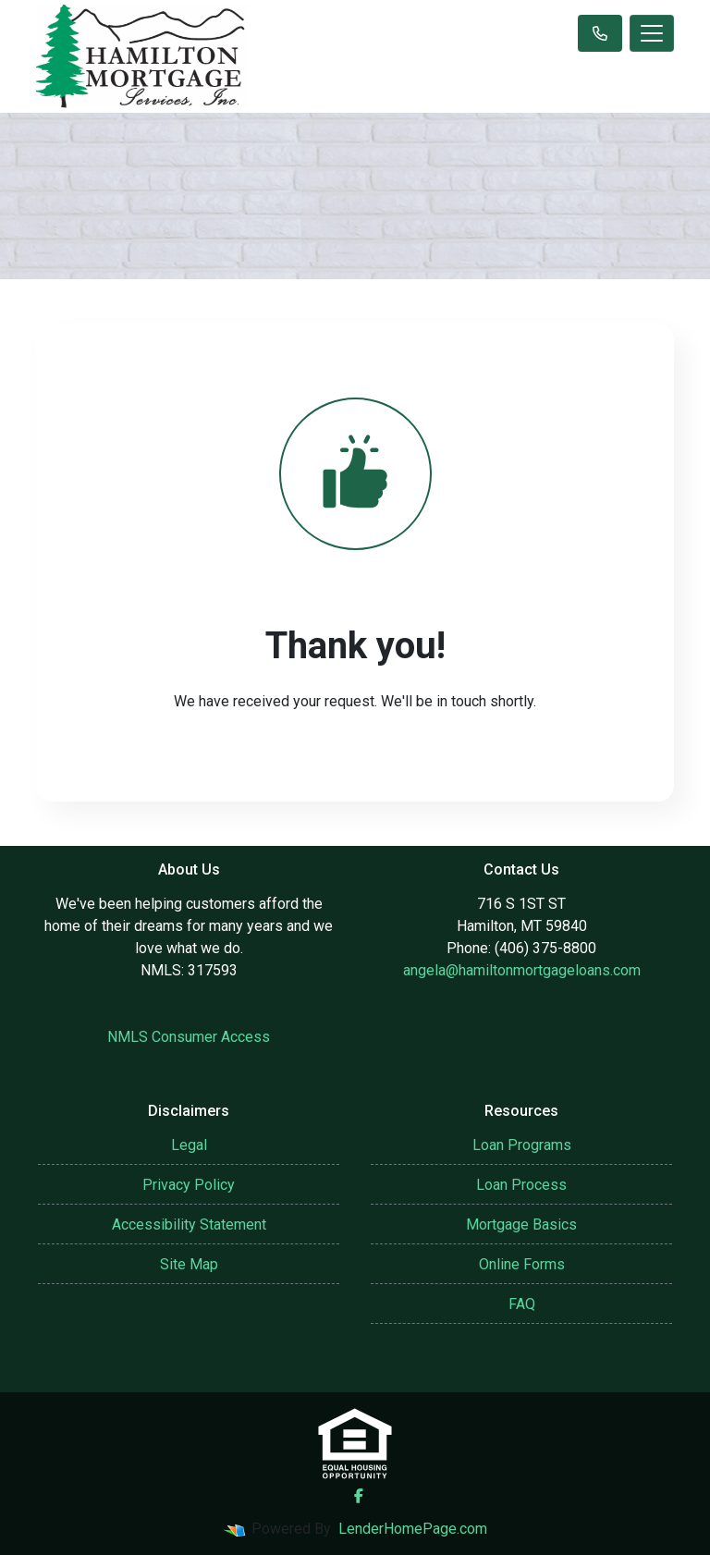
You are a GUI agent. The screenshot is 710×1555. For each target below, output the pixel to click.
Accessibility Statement (189, 1224)
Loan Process (521, 1185)
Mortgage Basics (521, 1224)
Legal (189, 1145)
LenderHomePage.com (412, 1528)
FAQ (521, 1304)
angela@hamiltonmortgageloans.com (522, 970)
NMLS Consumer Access (188, 1037)
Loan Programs (521, 1145)
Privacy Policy (188, 1185)
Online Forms (522, 1264)
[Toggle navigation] (652, 33)
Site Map (189, 1264)
